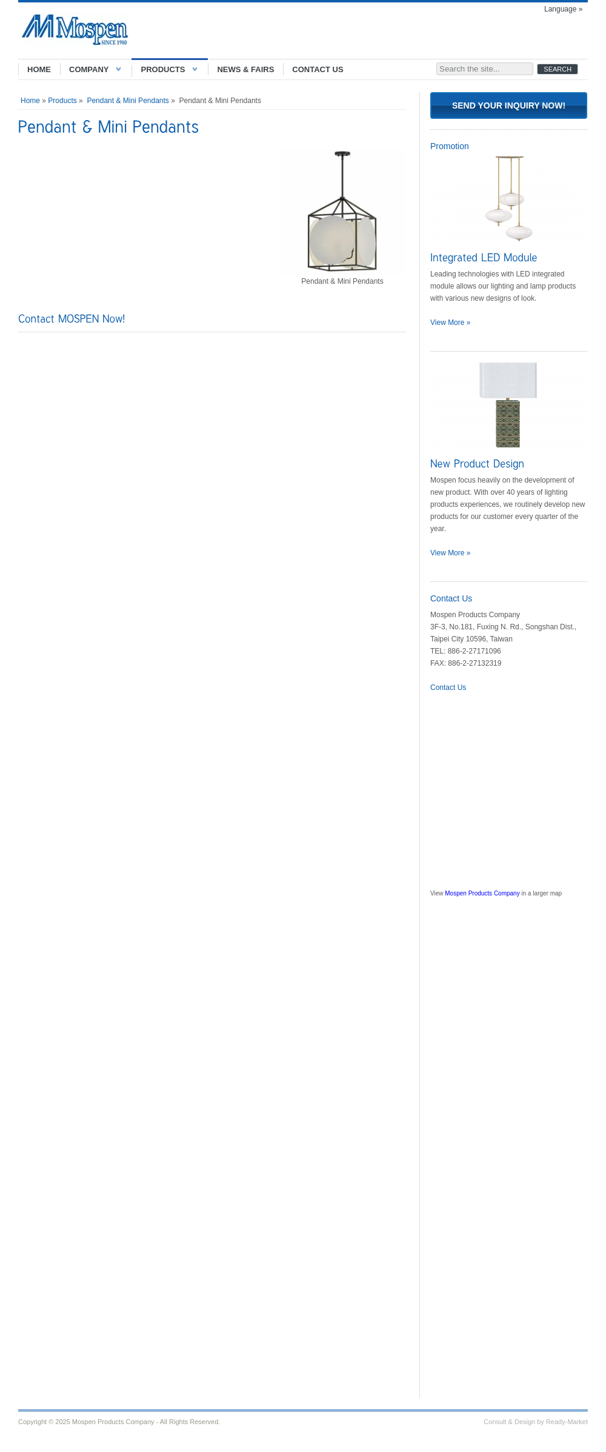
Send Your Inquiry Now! (508, 105)
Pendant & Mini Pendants (127, 100)
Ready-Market (567, 1421)
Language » (563, 9)
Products (62, 100)
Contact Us (448, 687)
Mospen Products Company (482, 893)
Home (30, 100)
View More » (450, 322)
